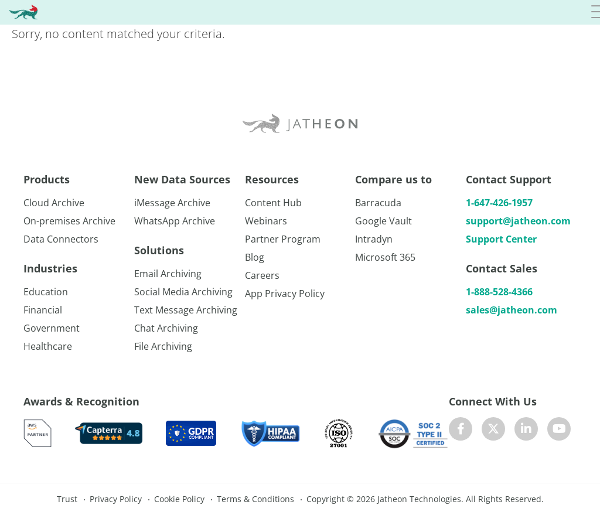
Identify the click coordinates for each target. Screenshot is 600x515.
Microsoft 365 (385, 257)
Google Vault (383, 220)
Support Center (501, 239)
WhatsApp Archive (174, 220)
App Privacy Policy (285, 293)
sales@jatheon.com (511, 309)
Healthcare (47, 346)
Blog (254, 257)
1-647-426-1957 (499, 202)
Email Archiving (168, 273)
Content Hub (273, 202)
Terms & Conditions (255, 498)
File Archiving (163, 346)
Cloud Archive (53, 202)
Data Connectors (60, 239)
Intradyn (374, 239)
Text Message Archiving (185, 309)
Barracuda (378, 202)
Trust (67, 498)
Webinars (266, 220)
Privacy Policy (116, 498)
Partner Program (283, 239)
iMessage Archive (172, 202)
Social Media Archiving (183, 291)
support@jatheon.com (518, 220)
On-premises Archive (69, 220)
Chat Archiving (166, 328)
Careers (262, 275)
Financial (42, 309)
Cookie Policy (179, 498)
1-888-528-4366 (499, 291)
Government (51, 328)
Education (45, 291)
